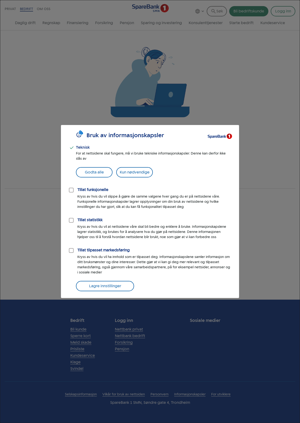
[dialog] (150, 211)
